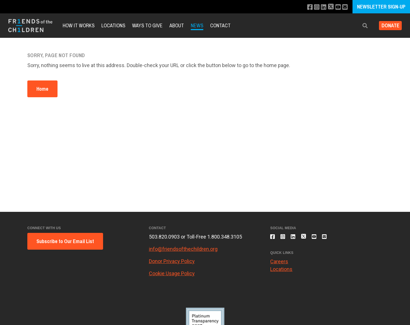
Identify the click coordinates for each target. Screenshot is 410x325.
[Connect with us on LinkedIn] (320, 7)
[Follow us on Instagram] (312, 7)
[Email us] (344, 7)
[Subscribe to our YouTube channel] (336, 7)
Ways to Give (147, 25)
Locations (113, 25)
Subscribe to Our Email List (65, 241)
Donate (388, 25)
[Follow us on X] (328, 7)
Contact (220, 25)
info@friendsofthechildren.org (183, 249)
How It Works (79, 25)
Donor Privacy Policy (172, 261)
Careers (279, 265)
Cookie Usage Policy (172, 273)
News (197, 25)
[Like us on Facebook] (305, 7)
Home (42, 88)
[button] (360, 26)
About (176, 25)
